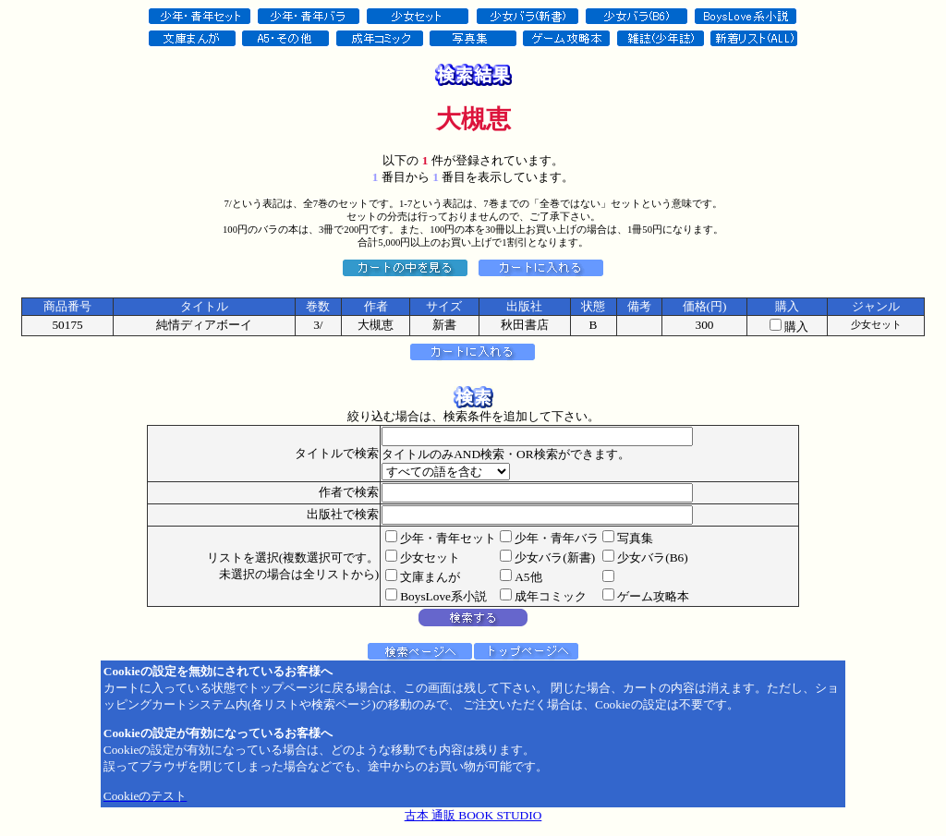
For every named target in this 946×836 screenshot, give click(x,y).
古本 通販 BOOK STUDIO (473, 815)
